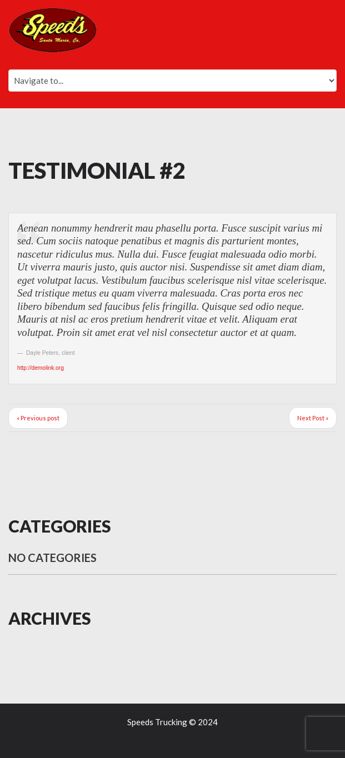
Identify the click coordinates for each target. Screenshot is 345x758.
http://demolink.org (40, 368)
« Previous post (38, 417)
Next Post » (312, 417)
